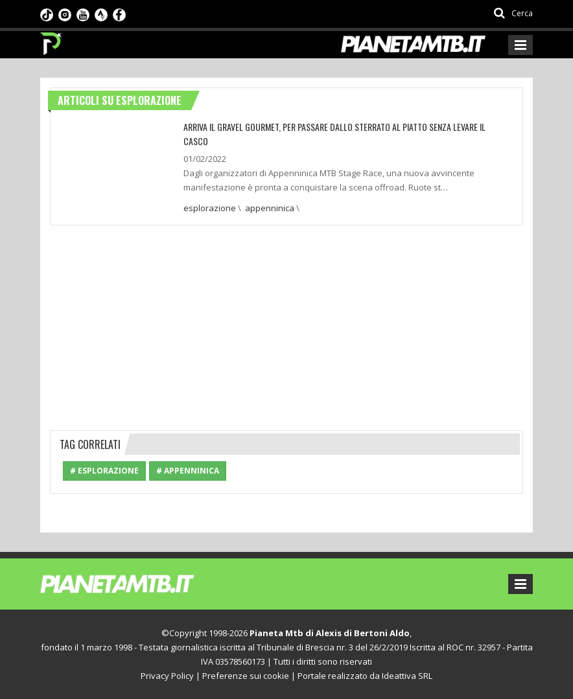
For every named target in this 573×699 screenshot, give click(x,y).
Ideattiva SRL (407, 676)
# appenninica (187, 470)
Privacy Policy (167, 676)
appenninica (269, 208)
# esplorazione (104, 470)
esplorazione (209, 208)
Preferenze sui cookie (245, 676)
